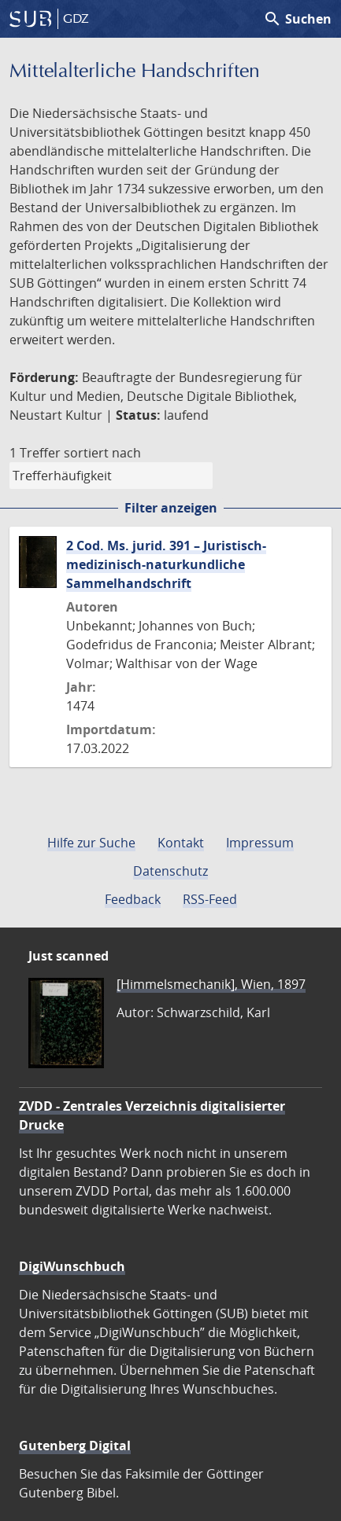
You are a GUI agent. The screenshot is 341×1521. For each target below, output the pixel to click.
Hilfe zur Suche (91, 842)
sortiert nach (102, 452)
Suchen (297, 18)
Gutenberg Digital (75, 1445)
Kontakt (181, 842)
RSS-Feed (210, 899)
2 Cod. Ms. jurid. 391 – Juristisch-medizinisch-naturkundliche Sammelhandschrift (166, 564)
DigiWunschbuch (72, 1266)
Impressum (260, 842)
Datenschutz (170, 871)
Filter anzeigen (170, 507)
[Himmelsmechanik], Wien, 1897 (211, 984)
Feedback (133, 899)
